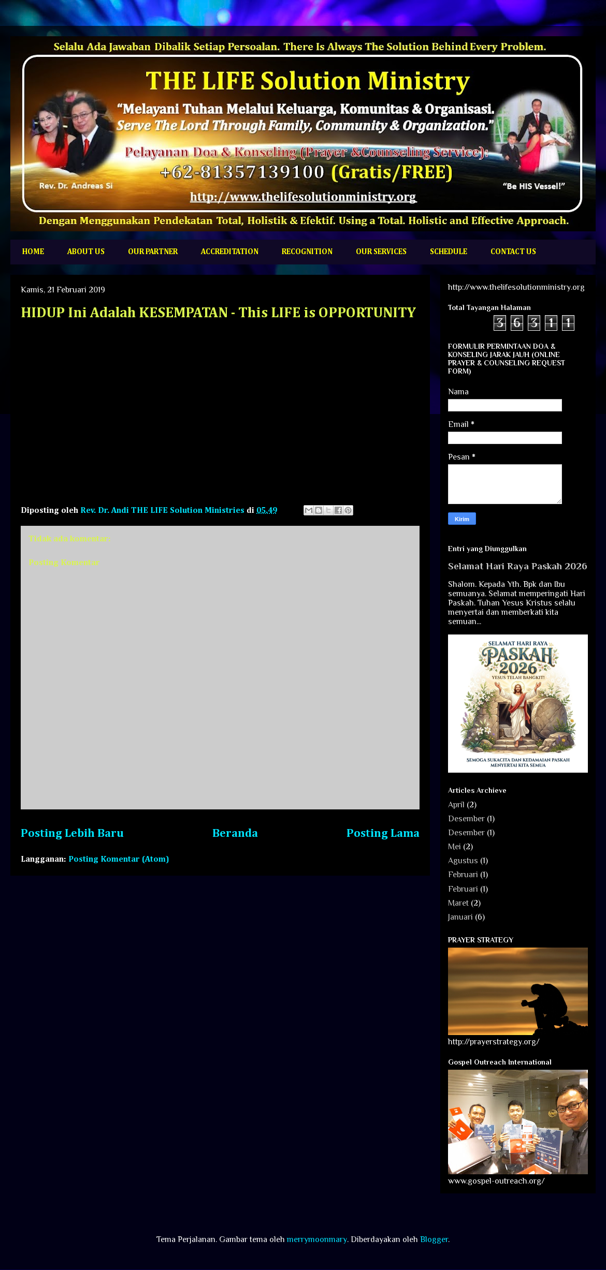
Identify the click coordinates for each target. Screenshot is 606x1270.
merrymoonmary (317, 1239)
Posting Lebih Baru (72, 833)
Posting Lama (383, 833)
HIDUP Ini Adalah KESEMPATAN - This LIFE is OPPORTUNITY (218, 313)
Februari (463, 874)
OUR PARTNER (153, 252)
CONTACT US (513, 252)
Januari (460, 917)
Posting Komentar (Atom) (118, 859)
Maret (458, 903)
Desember (466, 818)
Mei (454, 846)
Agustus (463, 860)
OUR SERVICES (381, 252)
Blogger (434, 1239)
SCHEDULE (448, 252)
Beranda (235, 833)
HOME (33, 252)
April (456, 804)
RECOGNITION (307, 252)
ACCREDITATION (229, 252)
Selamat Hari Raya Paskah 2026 (517, 565)
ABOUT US (86, 252)
